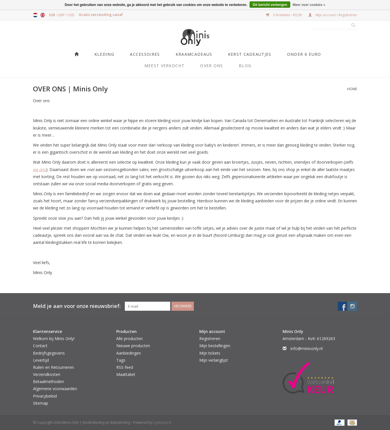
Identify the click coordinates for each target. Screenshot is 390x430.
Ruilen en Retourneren (53, 367)
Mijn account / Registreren (332, 15)
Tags (120, 360)
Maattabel (125, 374)
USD (71, 15)
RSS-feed (124, 367)
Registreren (209, 338)
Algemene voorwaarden (55, 388)
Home (352, 89)
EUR (52, 15)
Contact (40, 345)
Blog (245, 65)
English (42, 15)
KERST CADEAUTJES (249, 54)
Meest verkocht (164, 65)
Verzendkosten (46, 374)
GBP (62, 15)
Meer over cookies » (308, 5)
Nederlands (35, 15)
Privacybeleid (45, 396)
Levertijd (41, 360)
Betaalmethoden (48, 381)
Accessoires (145, 54)
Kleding (104, 54)
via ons (39, 169)
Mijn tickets (209, 353)
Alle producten (129, 338)
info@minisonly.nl (307, 348)
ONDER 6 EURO (304, 54)
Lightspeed (162, 422)
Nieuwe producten (133, 345)
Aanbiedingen (128, 353)
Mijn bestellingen (214, 345)
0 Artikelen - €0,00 (284, 15)
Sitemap (40, 403)
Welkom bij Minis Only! (53, 338)
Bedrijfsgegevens (49, 353)
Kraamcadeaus (194, 54)
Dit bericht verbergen (270, 5)
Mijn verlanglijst (213, 360)
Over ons (211, 65)
